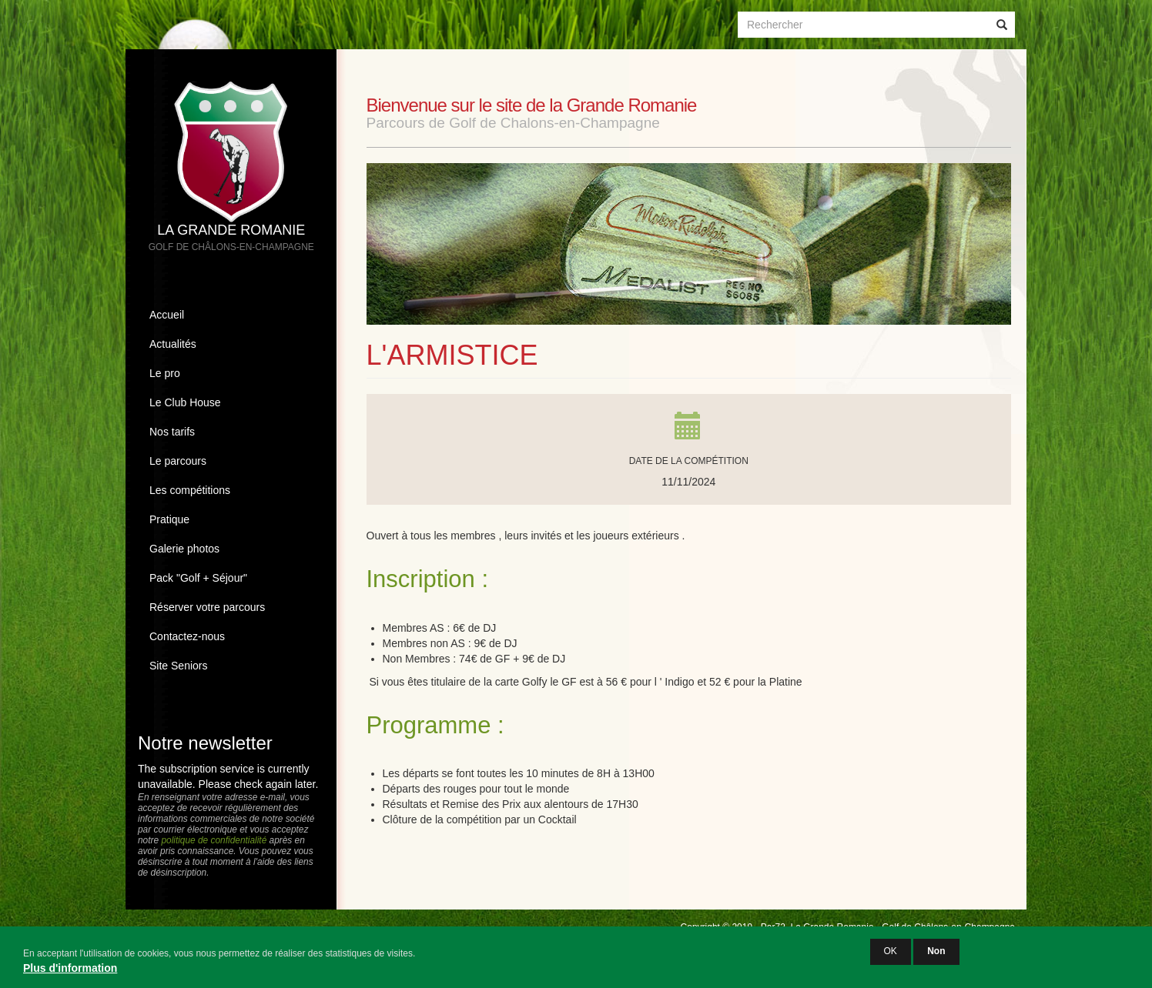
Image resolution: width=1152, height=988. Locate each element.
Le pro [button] (164, 373)
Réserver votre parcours (207, 607)
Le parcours (177, 461)
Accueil (166, 315)
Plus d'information (70, 972)
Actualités (172, 344)
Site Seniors (178, 665)
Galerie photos (184, 548)
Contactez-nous (187, 636)
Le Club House (185, 402)
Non (936, 955)
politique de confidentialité (213, 840)
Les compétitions (189, 490)
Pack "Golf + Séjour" (198, 578)
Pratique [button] (169, 519)
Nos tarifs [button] (172, 432)
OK (890, 955)
